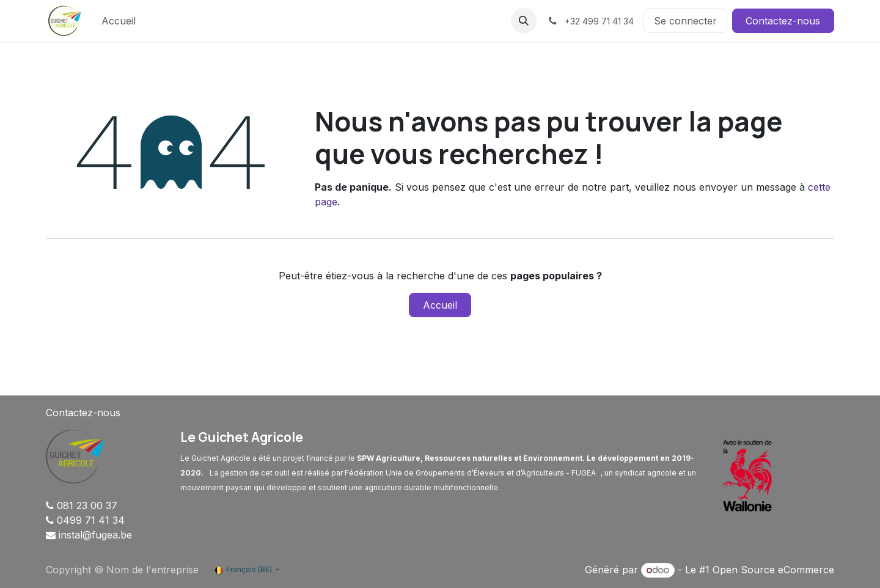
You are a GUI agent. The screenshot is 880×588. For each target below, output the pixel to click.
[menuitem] (119, 21)
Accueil (440, 305)
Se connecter (685, 21)
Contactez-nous (783, 21)
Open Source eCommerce (773, 570)
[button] (524, 21)
